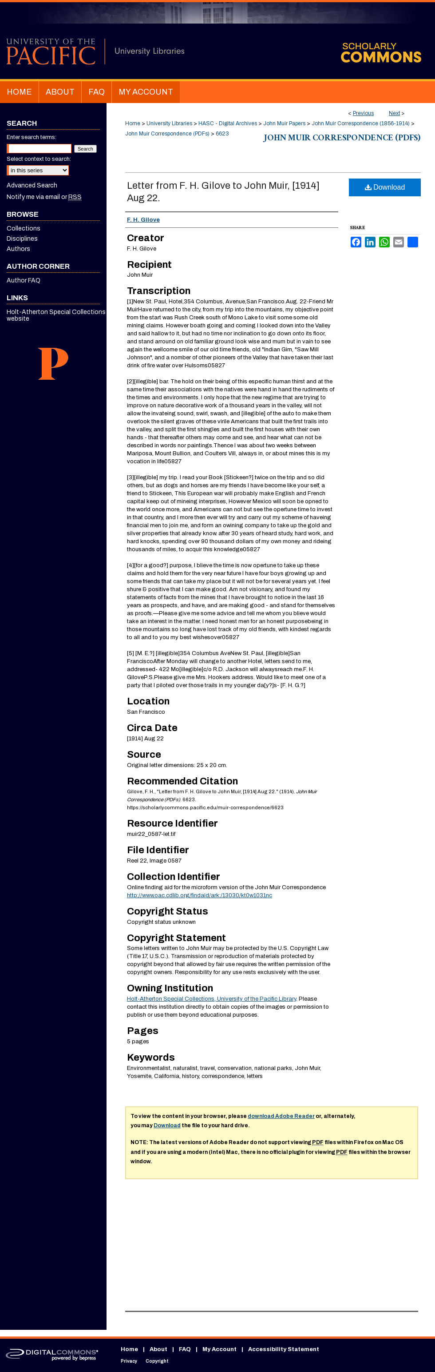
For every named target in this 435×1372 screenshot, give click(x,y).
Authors (18, 249)
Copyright (157, 1361)
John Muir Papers (284, 123)
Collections (23, 228)
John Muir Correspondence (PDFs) (167, 134)
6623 (222, 134)
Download (385, 187)
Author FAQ (23, 280)
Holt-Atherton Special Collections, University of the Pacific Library (211, 999)
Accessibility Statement (283, 1349)
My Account (219, 1349)
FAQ (185, 1349)
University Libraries (169, 123)
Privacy (129, 1361)
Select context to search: (39, 159)
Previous (363, 113)
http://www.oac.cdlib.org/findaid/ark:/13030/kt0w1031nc (199, 895)
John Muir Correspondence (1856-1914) (361, 123)
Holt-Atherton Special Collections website (56, 315)
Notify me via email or (44, 197)
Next (394, 113)
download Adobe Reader (281, 1116)
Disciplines (22, 238)
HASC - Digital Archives (227, 123)
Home (132, 123)
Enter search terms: (31, 137)
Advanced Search (32, 185)
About (158, 1349)
